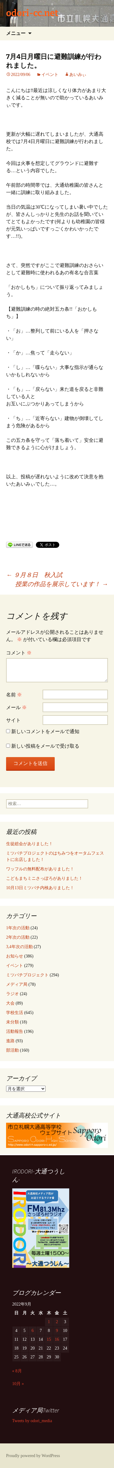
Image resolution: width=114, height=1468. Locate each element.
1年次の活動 (17, 928)
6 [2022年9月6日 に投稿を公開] (33, 1330)
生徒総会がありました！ (29, 844)
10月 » (18, 1383)
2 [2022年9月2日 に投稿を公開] (57, 1321)
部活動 (12, 1050)
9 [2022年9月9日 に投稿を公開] (57, 1330)
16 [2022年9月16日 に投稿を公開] (57, 1339)
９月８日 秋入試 (34, 575)
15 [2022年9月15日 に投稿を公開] (49, 1339)
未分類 (12, 1022)
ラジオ (12, 994)
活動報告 (14, 1031)
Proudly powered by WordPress (33, 1455)
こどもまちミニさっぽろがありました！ (44, 878)
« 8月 (17, 1371)
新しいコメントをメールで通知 (45, 731)
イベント (49, 74)
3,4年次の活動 (19, 946)
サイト (13, 720)
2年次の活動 (17, 937)
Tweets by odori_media (32, 1420)
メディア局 (16, 984)
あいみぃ (77, 74)
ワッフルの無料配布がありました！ (40, 869)
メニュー (16, 33)
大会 (10, 1003)
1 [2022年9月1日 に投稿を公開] (49, 1321)
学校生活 (14, 1012)
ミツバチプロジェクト (27, 975)
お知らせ (14, 956)
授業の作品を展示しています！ (61, 584)
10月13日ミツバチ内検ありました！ (40, 888)
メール (16, 707)
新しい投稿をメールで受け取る (45, 746)
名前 (14, 694)
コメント (19, 652)
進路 (10, 1041)
